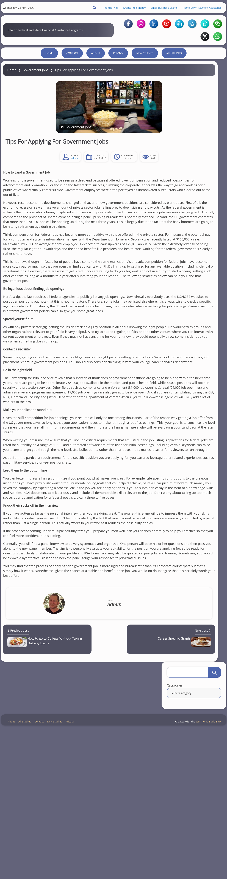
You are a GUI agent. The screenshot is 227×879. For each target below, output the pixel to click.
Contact (72, 86)
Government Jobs (43, 113)
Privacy (118, 86)
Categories (173, 125)
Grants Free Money (126, 10)
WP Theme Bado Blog (203, 866)
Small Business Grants (156, 10)
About (95, 86)
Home (49, 86)
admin (42, 202)
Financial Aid (102, 10)
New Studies (144, 86)
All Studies (174, 86)
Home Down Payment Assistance (194, 10)
